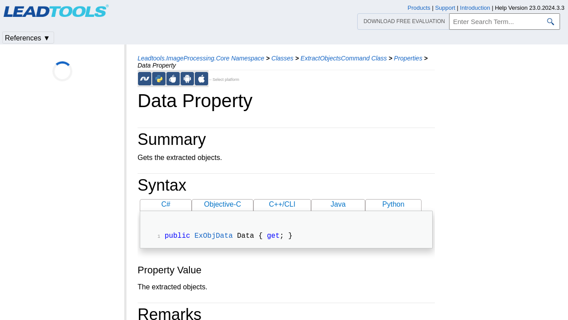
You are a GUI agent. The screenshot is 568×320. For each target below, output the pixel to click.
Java (338, 204)
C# (166, 204)
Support (445, 7)
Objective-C (222, 204)
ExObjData (213, 237)
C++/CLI (282, 204)
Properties (408, 58)
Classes (283, 58)
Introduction (475, 7)
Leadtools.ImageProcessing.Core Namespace (201, 58)
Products (419, 7)
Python (394, 204)
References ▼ (27, 38)
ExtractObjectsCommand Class (343, 58)
